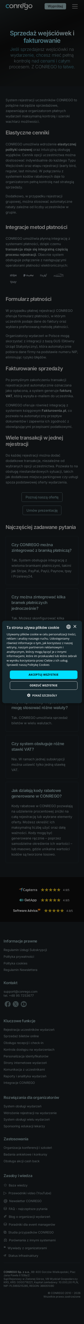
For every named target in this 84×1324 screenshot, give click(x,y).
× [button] (74, 626)
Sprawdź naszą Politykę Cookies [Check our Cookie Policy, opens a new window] (28, 665)
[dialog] (42, 662)
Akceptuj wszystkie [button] (43, 675)
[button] (42, 695)
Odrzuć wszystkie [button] (43, 685)
